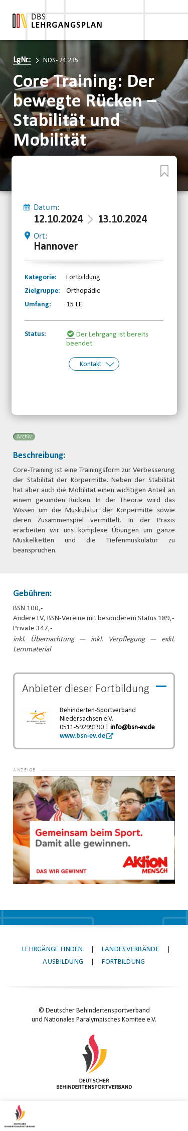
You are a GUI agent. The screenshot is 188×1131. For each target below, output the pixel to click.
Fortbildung (123, 961)
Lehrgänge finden (52, 948)
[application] (94, 829)
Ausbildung (63, 961)
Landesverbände (130, 948)
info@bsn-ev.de (132, 726)
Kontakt (90, 364)
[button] (33, 790)
